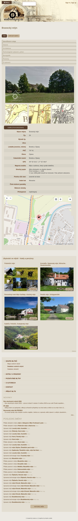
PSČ (24, 150)
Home (30, 20)
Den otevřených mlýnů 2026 (12, 401)
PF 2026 (6, 406)
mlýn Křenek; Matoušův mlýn (21, 483)
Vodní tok (22, 180)
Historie (5, 45)
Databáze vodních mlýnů (55, 20)
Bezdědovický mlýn (18, 496)
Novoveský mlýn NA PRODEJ (13, 410)
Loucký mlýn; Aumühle (19, 428)
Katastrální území (20, 158)
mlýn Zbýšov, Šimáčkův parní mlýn (23, 447)
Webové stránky (20, 188)
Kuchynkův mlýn (23, 472)
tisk (4, 36)
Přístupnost (22, 192)
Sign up (73, 3)
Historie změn (39, 506)
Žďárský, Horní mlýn (18, 431)
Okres (24, 154)
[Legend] (70, 199)
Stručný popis (21, 169)
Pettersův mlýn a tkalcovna (26, 425)
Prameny (6, 59)
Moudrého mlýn (17, 458)
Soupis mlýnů (39, 20)
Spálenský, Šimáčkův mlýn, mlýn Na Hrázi (25, 450)
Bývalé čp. (22, 139)
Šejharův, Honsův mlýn (19, 474)
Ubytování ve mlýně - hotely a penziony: (18, 258)
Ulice (24, 143)
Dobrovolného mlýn (24, 469)
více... (73, 415)
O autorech (6, 62)
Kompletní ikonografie (16, 127)
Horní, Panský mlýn (18, 436)
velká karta (33, 289)
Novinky (7, 397)
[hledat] (29, 3)
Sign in (67, 3)
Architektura (7, 48)
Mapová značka (20, 166)
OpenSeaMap (68, 244)
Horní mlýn (15, 439)
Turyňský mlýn (25, 455)
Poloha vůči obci (20, 177)
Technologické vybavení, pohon (13, 52)
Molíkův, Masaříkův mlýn (25, 466)
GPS (24, 162)
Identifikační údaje (9, 41)
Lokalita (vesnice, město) (17, 147)
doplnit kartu (14, 36)
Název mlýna (21, 132)
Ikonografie (6, 55)
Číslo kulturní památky (18, 184)
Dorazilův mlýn (22, 464)
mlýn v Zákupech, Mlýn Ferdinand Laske (31, 423)
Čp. (24, 135)
